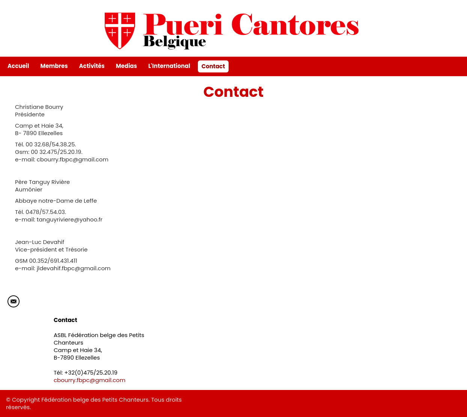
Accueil (18, 66)
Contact (213, 66)
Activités (92, 66)
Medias (126, 66)
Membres (54, 66)
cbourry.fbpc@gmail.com (89, 380)
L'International (169, 66)
